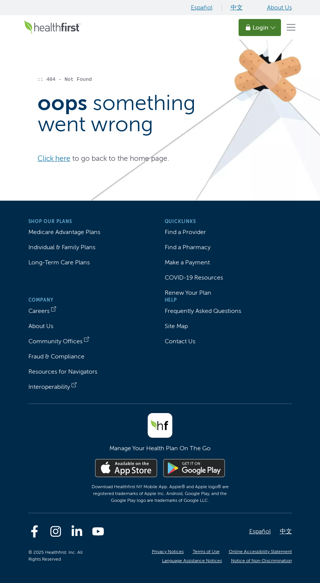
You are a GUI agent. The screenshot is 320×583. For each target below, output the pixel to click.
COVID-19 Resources (194, 277)
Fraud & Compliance (56, 356)
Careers (39, 310)
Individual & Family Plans (61, 247)
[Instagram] (56, 531)
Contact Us (180, 341)
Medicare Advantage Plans (64, 232)
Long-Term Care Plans (59, 262)
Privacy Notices (168, 551)
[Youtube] (98, 531)
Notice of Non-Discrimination (261, 560)
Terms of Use (206, 551)
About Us (279, 7)
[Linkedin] (77, 531)
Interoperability (49, 386)
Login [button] (260, 27)
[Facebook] (34, 531)
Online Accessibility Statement (260, 551)
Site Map (176, 326)
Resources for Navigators (62, 371)
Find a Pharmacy (188, 247)
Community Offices (55, 341)
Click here (53, 158)
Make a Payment (187, 262)
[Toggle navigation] (291, 27)
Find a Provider (185, 232)
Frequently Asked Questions (203, 310)
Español (201, 7)
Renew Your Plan (188, 292)
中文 (237, 7)
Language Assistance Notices (192, 560)
